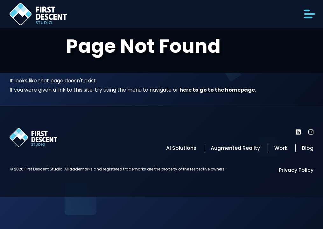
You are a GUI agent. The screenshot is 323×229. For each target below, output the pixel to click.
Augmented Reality (235, 148)
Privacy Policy (296, 170)
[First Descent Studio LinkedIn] (298, 132)
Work (281, 148)
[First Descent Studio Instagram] (310, 132)
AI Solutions (181, 148)
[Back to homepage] (38, 15)
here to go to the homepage (217, 90)
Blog (307, 148)
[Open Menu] (309, 14)
